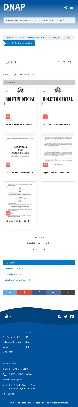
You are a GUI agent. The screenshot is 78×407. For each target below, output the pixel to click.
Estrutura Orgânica (12, 342)
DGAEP (28, 342)
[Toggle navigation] (29, 7)
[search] (59, 62)
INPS (27, 346)
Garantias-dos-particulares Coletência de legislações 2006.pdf (32, 172)
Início (5, 74)
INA (26, 337)
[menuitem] (39, 262)
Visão (5, 346)
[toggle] (11, 62)
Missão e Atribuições (12, 337)
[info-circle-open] (64, 62)
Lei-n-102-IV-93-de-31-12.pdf (17, 221)
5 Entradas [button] (39, 237)
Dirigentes (8, 351)
